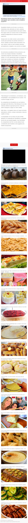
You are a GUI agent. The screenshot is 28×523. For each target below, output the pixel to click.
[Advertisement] (14, 136)
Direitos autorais (17, 521)
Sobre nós (1, 521)
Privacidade (13, 521)
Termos (10, 521)
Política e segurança (6, 521)
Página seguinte (14, 144)
